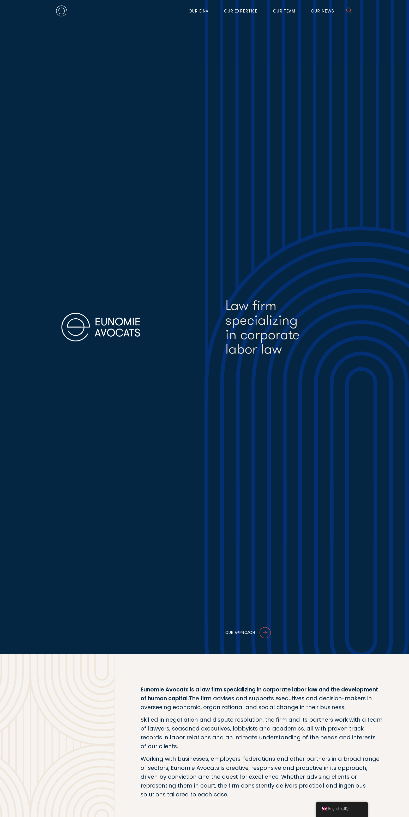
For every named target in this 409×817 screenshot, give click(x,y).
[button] (349, 11)
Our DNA (198, 11)
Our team (284, 11)
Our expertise (240, 11)
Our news (322, 11)
